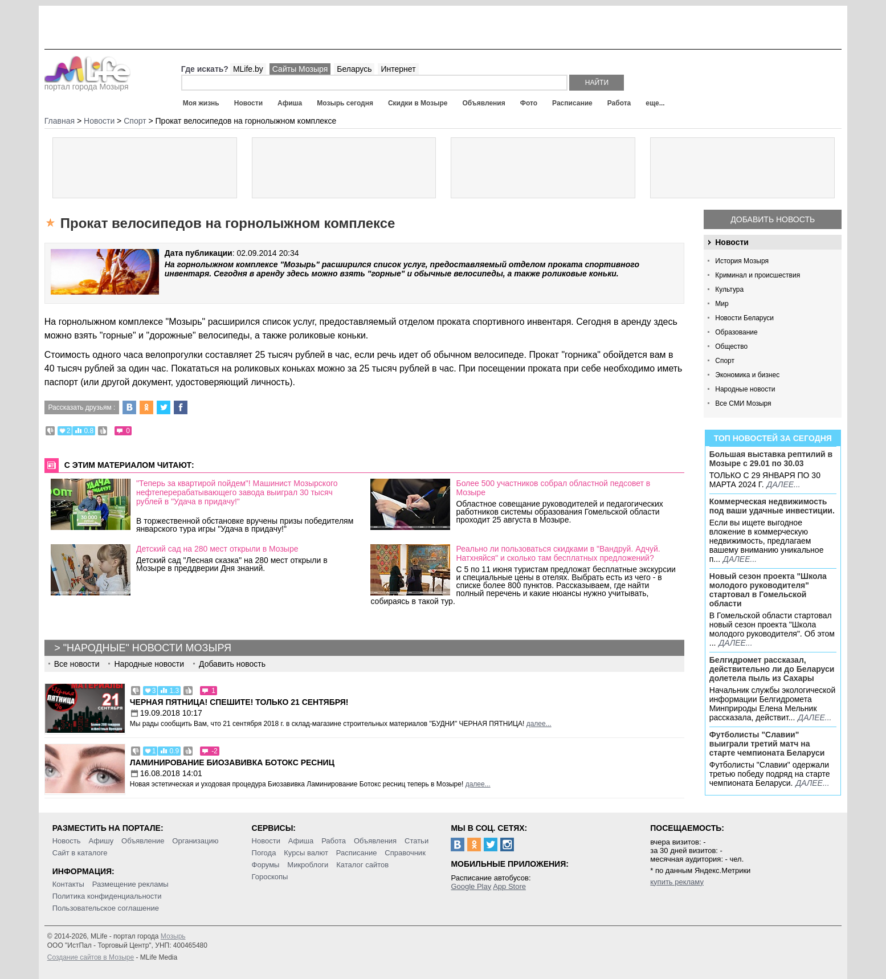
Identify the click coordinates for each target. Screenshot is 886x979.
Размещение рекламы (130, 884)
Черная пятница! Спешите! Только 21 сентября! (239, 702)
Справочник (405, 853)
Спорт (724, 361)
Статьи (416, 841)
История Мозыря (742, 261)
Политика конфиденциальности (107, 896)
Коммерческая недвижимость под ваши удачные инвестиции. (772, 506)
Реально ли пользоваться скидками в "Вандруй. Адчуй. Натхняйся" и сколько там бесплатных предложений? (558, 553)
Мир (721, 304)
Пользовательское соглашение (105, 908)
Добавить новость (772, 219)
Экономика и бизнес (747, 375)
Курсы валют (306, 853)
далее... (784, 484)
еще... (655, 103)
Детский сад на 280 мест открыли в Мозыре (217, 548)
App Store (509, 886)
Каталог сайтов (362, 864)
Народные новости (745, 389)
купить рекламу (677, 882)
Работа (619, 103)
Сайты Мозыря (300, 69)
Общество (731, 346)
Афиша (289, 103)
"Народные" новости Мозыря (147, 648)
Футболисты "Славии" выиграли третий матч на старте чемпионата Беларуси (767, 743)
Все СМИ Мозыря (743, 403)
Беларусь (354, 69)
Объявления (483, 103)
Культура (729, 289)
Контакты (68, 884)
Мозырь (173, 936)
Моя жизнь (201, 103)
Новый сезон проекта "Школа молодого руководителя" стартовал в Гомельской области (768, 590)
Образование (736, 332)
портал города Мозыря (87, 83)
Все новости (77, 663)
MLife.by (248, 69)
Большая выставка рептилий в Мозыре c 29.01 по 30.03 (770, 459)
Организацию (195, 841)
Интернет (398, 69)
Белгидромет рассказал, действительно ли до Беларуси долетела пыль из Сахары (772, 669)
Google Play (471, 886)
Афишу (100, 841)
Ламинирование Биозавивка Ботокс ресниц (232, 762)
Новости (248, 103)
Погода (264, 853)
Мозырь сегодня (345, 103)
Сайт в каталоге (80, 853)
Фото (528, 103)
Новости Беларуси (744, 318)
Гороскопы (270, 876)
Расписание (572, 103)
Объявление (142, 841)
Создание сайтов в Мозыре (90, 957)
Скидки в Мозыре (417, 103)
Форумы (266, 864)
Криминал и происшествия (757, 275)
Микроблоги (307, 864)
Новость (66, 841)
